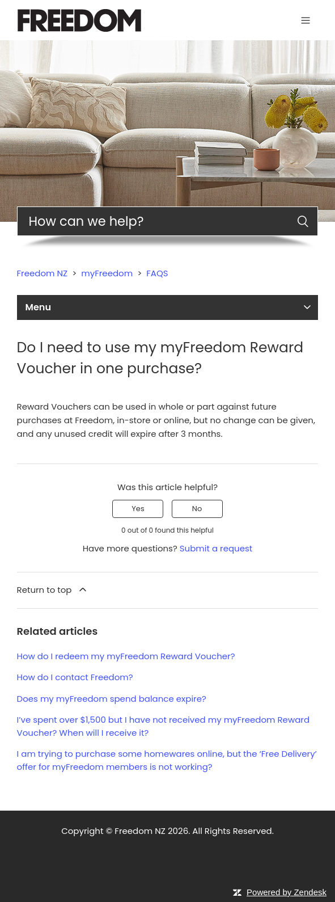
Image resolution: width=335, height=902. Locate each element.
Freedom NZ (42, 273)
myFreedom (107, 273)
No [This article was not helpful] (197, 508)
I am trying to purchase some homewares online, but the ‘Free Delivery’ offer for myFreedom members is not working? (167, 760)
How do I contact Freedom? (75, 677)
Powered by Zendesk (286, 892)
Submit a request (216, 548)
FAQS (157, 273)
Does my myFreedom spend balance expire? (111, 699)
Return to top (52, 590)
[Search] (168, 221)
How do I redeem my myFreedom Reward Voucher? (126, 656)
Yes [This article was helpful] (138, 508)
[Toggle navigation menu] (305, 20)
